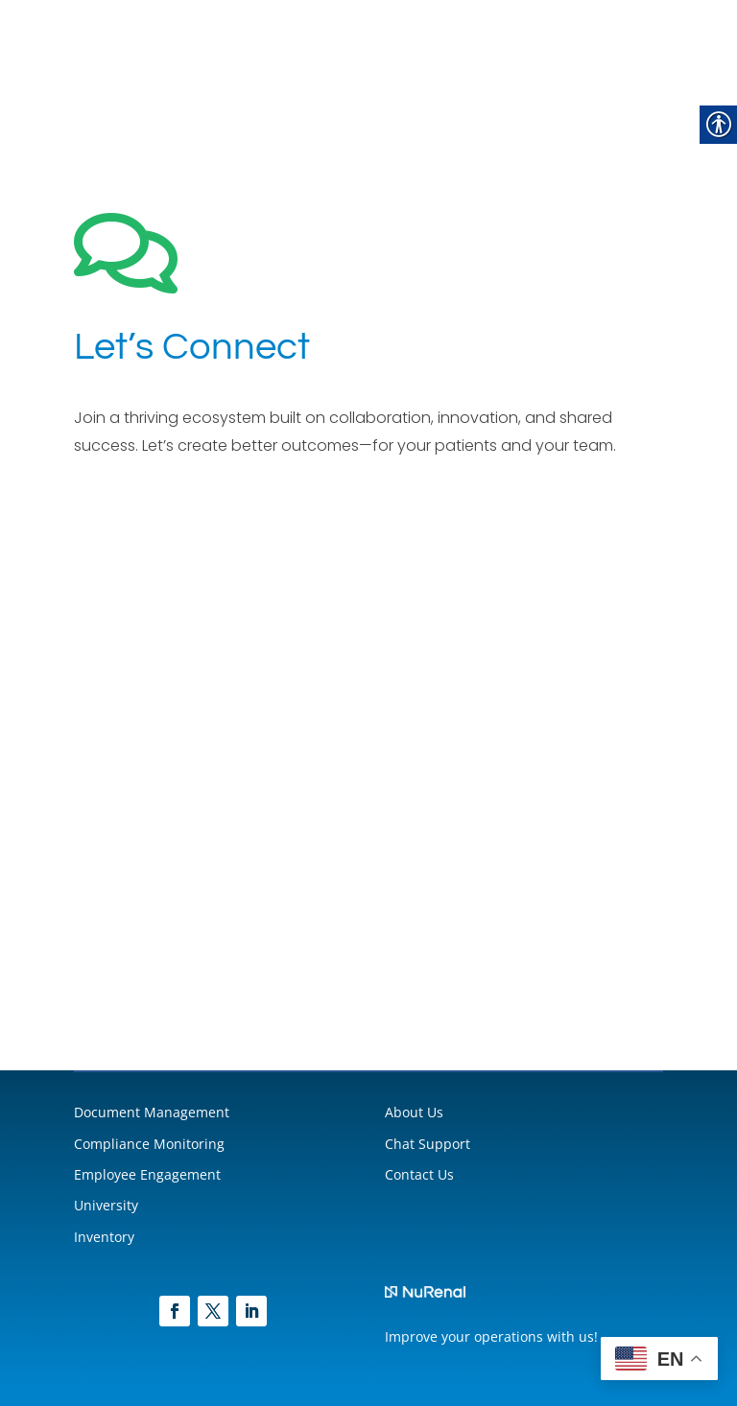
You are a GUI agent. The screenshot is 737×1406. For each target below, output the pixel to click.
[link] (174, 1311)
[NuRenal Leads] (368, 738)
